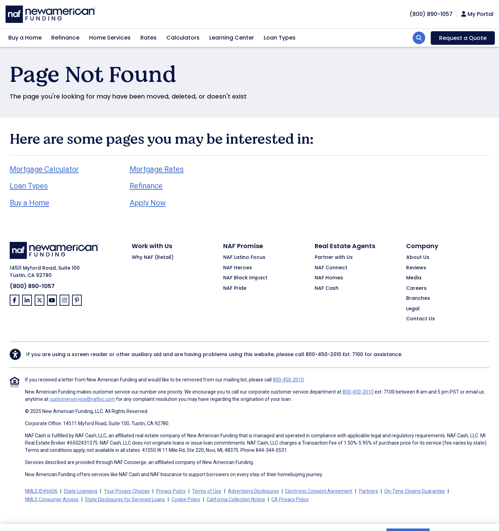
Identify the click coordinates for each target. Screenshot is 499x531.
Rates (148, 38)
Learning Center (231, 38)
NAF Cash (327, 288)
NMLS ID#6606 (41, 491)
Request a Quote (463, 38)
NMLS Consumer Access (52, 499)
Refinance (65, 38)
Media (413, 278)
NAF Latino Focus (244, 257)
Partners (368, 491)
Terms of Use (206, 491)
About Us (417, 257)
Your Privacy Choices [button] (127, 491)
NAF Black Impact (245, 278)
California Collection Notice (236, 499)
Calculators (183, 38)
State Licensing (80, 491)
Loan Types (280, 38)
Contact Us (420, 319)
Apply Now (148, 203)
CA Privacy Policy (290, 499)
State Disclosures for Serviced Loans (125, 499)
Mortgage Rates (157, 169)
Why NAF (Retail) (153, 257)
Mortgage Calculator (44, 169)
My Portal (477, 14)
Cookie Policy (186, 499)
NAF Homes (329, 278)
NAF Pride (234, 288)
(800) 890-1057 (32, 286)
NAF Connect (331, 268)
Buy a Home (25, 38)
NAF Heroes (237, 268)
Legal (413, 309)
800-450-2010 (323, 354)
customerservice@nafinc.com (82, 399)
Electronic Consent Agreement (318, 491)
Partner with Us (334, 257)
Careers (416, 288)
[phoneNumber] (431, 14)
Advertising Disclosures (253, 491)
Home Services (110, 38)
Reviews (416, 268)
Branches (418, 298)
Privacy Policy (171, 491)
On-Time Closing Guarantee (414, 491)
